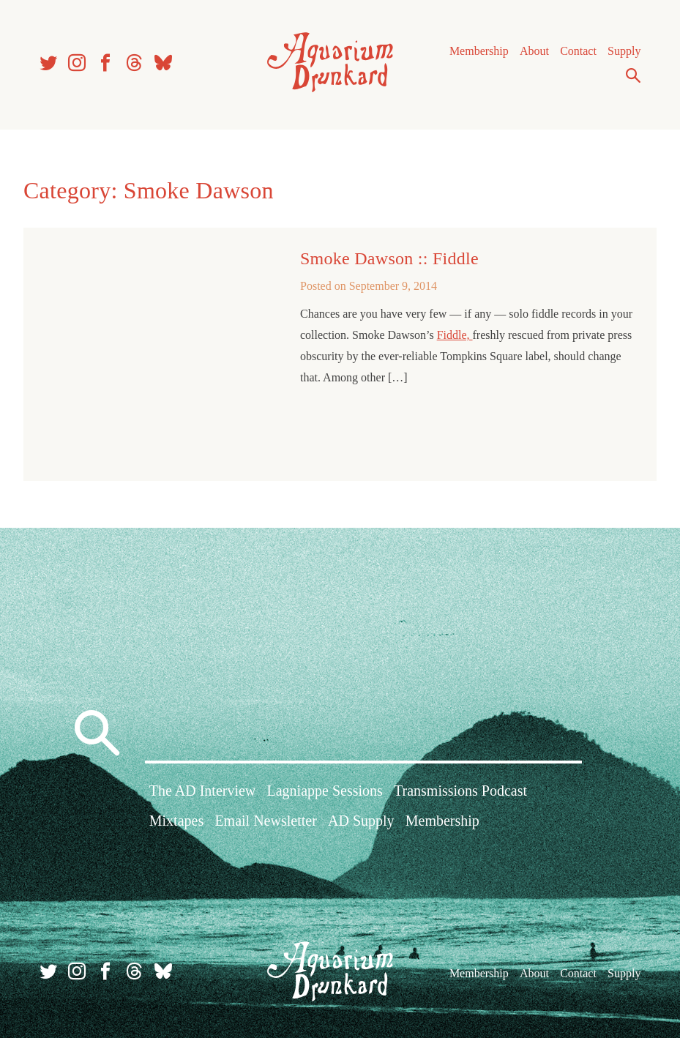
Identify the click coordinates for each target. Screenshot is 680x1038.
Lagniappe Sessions (324, 791)
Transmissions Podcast (460, 791)
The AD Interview (202, 791)
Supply (624, 51)
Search (633, 75)
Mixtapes (176, 821)
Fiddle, (455, 335)
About (534, 51)
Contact (578, 51)
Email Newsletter (265, 821)
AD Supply (361, 821)
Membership (479, 51)
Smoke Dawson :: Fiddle (389, 258)
